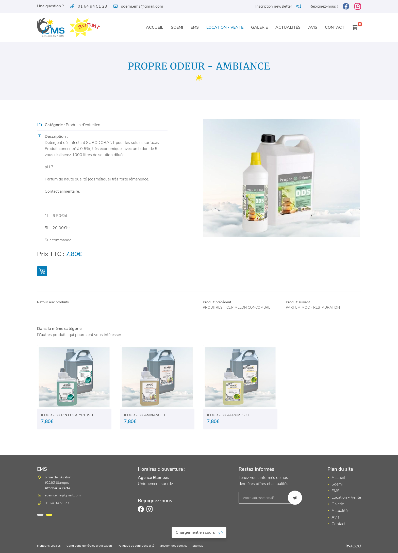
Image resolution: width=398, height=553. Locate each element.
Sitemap (219, 545)
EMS (195, 27)
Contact (334, 27)
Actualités (288, 27)
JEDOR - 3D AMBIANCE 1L (146, 422)
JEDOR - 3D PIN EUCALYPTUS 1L (68, 422)
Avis (312, 27)
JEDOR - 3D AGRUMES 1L (228, 422)
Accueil (154, 27)
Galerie (259, 27)
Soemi (177, 27)
